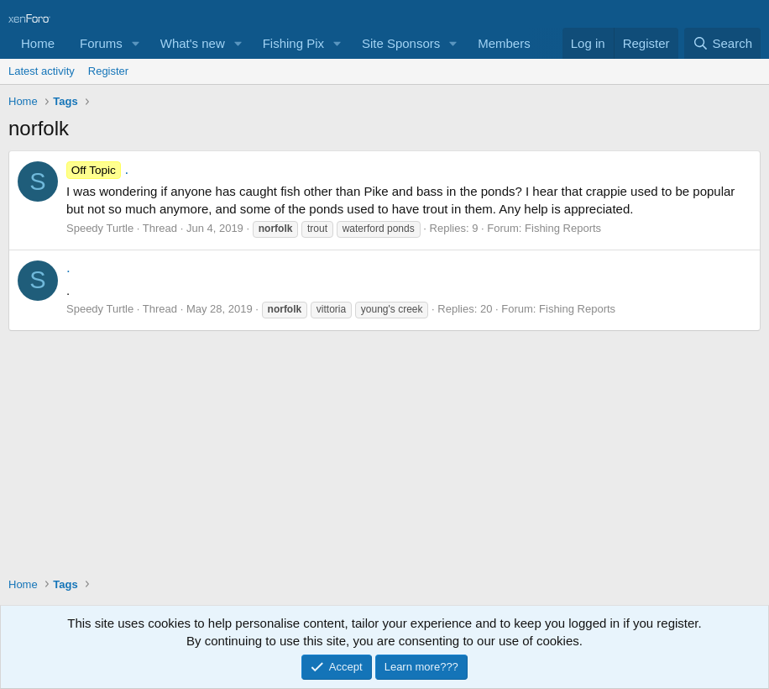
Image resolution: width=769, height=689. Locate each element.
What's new (192, 43)
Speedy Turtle (99, 228)
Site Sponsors (401, 43)
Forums (101, 43)
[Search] (722, 43)
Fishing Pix (293, 43)
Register (108, 71)
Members (504, 43)
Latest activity (41, 71)
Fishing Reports (563, 228)
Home (38, 43)
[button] (136, 43)
